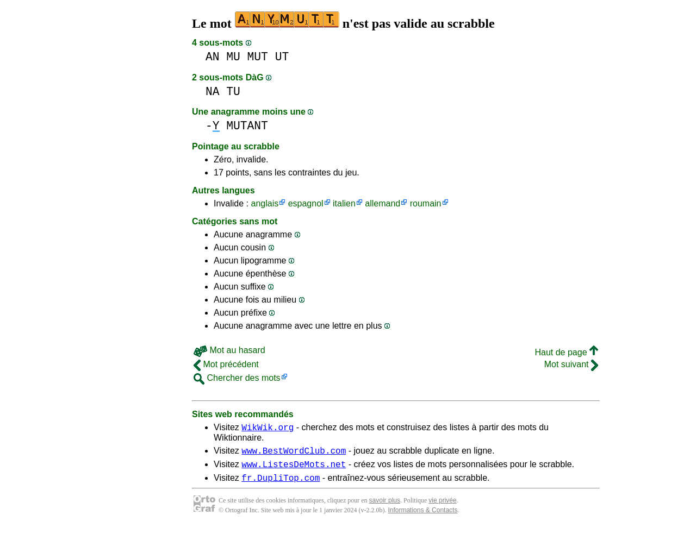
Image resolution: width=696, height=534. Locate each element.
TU (233, 91)
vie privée (442, 507)
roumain (426, 203)
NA (213, 91)
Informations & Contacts (422, 516)
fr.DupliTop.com (280, 484)
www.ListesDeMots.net (293, 469)
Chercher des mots (237, 377)
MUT (257, 57)
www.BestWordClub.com (293, 454)
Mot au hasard (229, 350)
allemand (382, 203)
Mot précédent (226, 364)
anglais (264, 203)
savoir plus (384, 507)
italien (344, 203)
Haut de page (566, 352)
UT (282, 57)
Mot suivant (571, 364)
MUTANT (247, 126)
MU (233, 57)
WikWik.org (267, 429)
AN (213, 57)
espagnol (306, 203)
